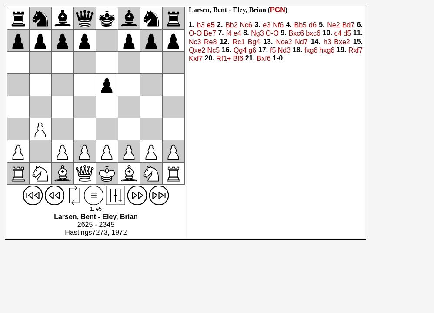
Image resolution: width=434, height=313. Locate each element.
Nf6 (278, 25)
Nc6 (246, 25)
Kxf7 (196, 59)
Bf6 (238, 59)
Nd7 (301, 42)
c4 (337, 33)
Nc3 (195, 42)
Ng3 (257, 33)
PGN (277, 9)
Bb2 (231, 25)
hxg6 (327, 50)
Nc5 (213, 50)
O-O (195, 33)
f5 (273, 50)
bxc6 (313, 33)
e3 (266, 25)
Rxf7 (355, 50)
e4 (237, 33)
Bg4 (254, 42)
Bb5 (300, 25)
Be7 (210, 33)
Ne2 (333, 25)
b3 (201, 25)
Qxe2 (197, 50)
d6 (313, 25)
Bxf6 (264, 59)
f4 (228, 33)
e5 (211, 25)
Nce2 (284, 42)
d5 (347, 33)
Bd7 (348, 25)
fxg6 (310, 50)
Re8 (210, 42)
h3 (327, 42)
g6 (252, 50)
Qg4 (240, 50)
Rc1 (239, 42)
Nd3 (284, 50)
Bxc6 (296, 33)
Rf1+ (223, 59)
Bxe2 (342, 42)
